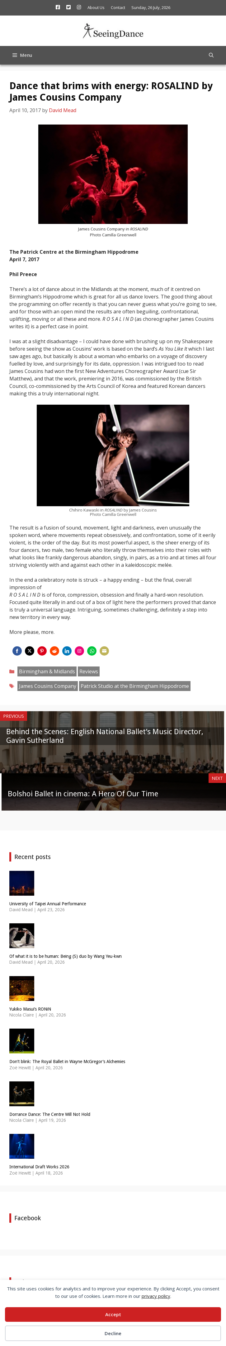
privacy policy (156, 1296)
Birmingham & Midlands (47, 671)
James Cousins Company (47, 686)
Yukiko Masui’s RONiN (30, 1009)
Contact (118, 7)
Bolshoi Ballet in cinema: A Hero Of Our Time (83, 793)
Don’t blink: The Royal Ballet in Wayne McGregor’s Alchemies (67, 1061)
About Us (96, 7)
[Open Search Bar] (211, 55)
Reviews (88, 671)
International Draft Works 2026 (39, 1166)
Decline (113, 1333)
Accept (113, 1314)
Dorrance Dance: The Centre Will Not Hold (49, 1114)
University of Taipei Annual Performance (47, 903)
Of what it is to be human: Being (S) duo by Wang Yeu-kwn (65, 956)
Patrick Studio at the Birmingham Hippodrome (135, 686)
